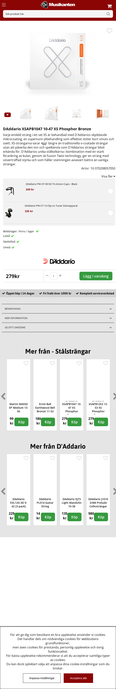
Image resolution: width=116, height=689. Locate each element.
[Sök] (58, 14)
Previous (2, 395)
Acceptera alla (78, 678)
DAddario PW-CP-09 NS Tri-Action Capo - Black (51, 184)
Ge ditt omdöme (15, 327)
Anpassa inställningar (41, 678)
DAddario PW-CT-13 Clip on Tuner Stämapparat (51, 205)
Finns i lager (27, 231)
